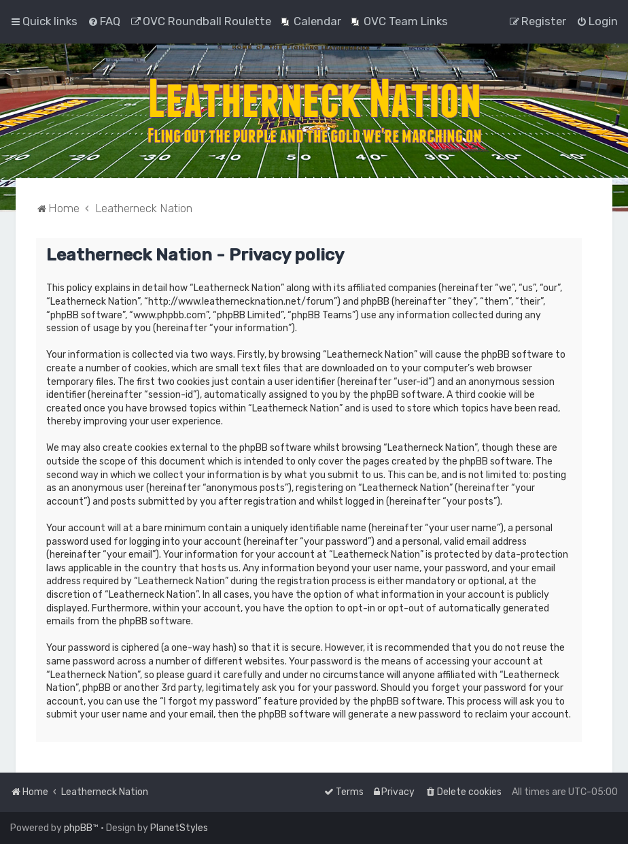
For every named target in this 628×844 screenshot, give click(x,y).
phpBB (78, 828)
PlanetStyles (179, 828)
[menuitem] (104, 21)
